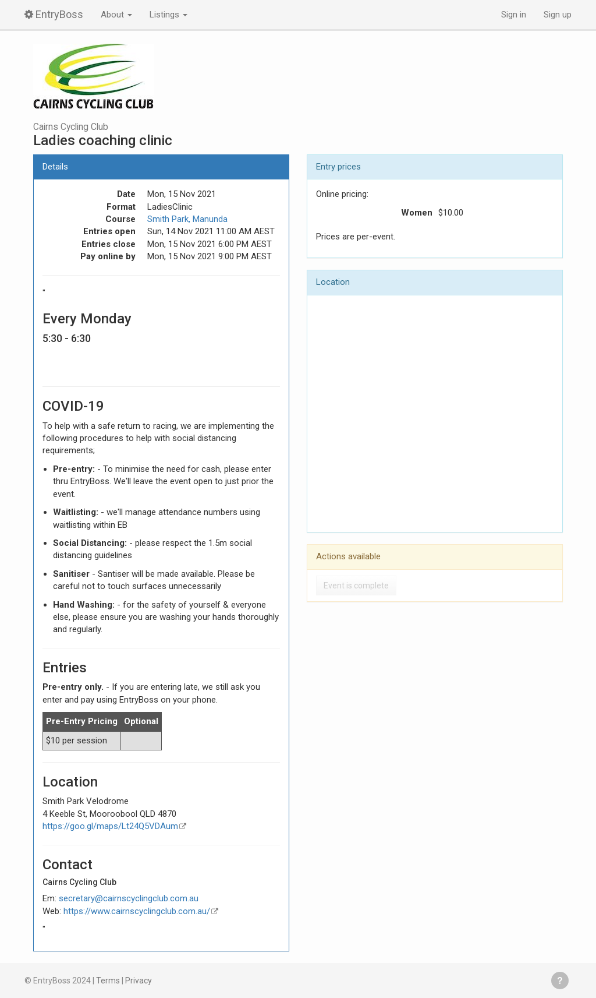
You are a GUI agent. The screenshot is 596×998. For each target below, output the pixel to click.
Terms (108, 980)
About (116, 14)
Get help (560, 980)
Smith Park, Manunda (187, 219)
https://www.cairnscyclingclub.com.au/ (136, 911)
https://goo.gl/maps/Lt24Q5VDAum (110, 826)
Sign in (513, 14)
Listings (168, 14)
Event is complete (356, 585)
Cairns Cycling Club (70, 127)
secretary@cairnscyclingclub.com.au (128, 898)
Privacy (138, 980)
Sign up (558, 14)
